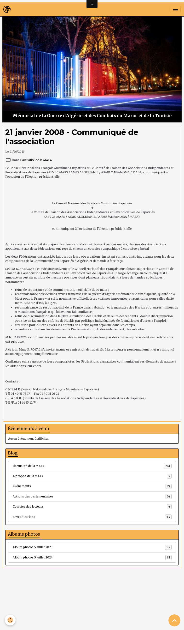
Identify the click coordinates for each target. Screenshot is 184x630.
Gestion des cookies (92, 624)
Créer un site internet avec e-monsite (62, 606)
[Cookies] (10, 620)
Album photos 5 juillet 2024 (92, 557)
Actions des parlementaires (92, 496)
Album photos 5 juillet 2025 (92, 547)
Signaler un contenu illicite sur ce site (121, 606)
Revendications (92, 517)
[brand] (7, 9)
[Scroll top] (174, 620)
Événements (92, 486)
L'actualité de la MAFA (36, 160)
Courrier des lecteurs (92, 506)
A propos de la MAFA (92, 476)
